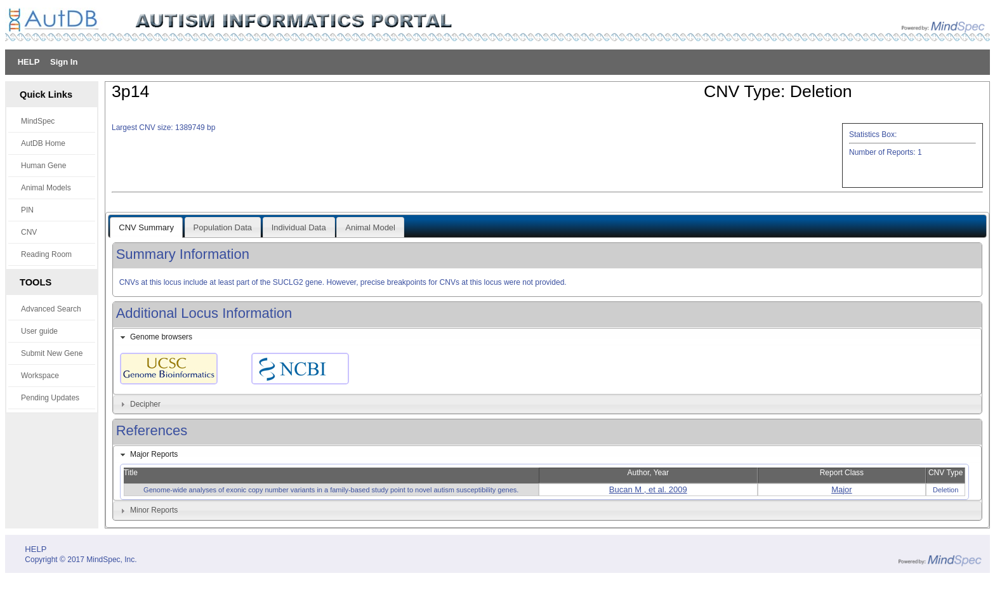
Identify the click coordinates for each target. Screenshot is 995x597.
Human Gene (43, 165)
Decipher (145, 404)
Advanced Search (51, 309)
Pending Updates (50, 397)
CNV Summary (146, 227)
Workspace (40, 375)
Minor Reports (154, 510)
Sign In (63, 62)
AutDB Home (43, 143)
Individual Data (299, 227)
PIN (27, 210)
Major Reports (154, 454)
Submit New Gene (51, 353)
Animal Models (46, 187)
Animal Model (370, 227)
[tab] (547, 337)
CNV (29, 232)
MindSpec (38, 121)
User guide (39, 331)
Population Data (223, 227)
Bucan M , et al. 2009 (648, 489)
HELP (29, 62)
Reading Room (46, 254)
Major (841, 489)
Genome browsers (161, 336)
